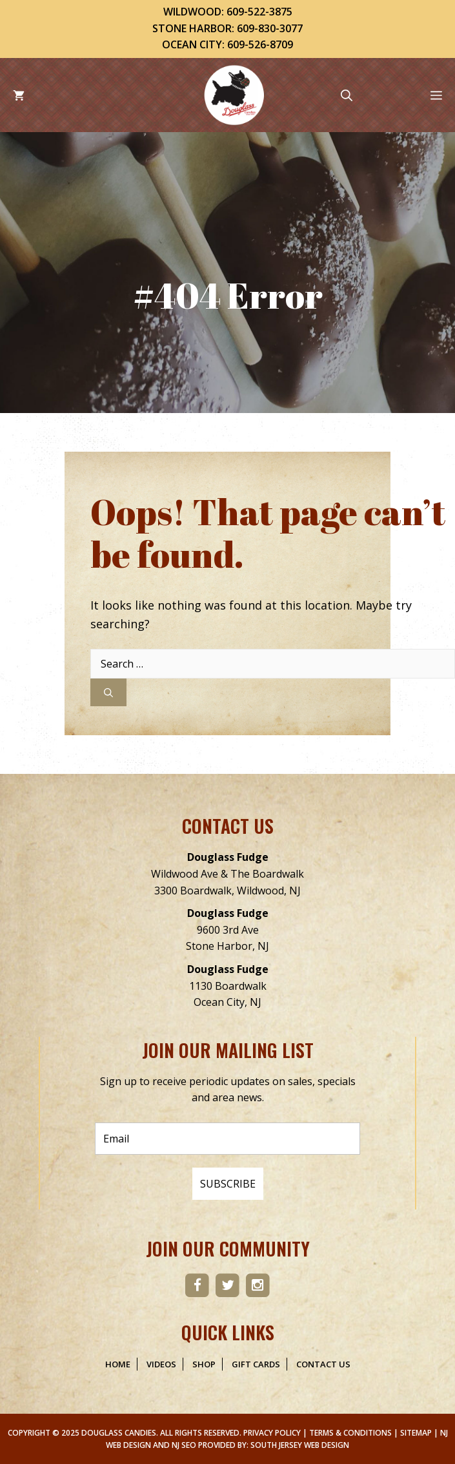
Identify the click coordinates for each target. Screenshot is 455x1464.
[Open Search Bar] (346, 95)
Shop (204, 1364)
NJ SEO (184, 1445)
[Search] (108, 692)
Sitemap (416, 1432)
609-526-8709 (260, 44)
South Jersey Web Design (299, 1445)
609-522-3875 (259, 12)
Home (117, 1364)
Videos (161, 1364)
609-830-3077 (270, 28)
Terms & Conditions (350, 1432)
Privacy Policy (272, 1432)
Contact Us (323, 1364)
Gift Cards (256, 1364)
